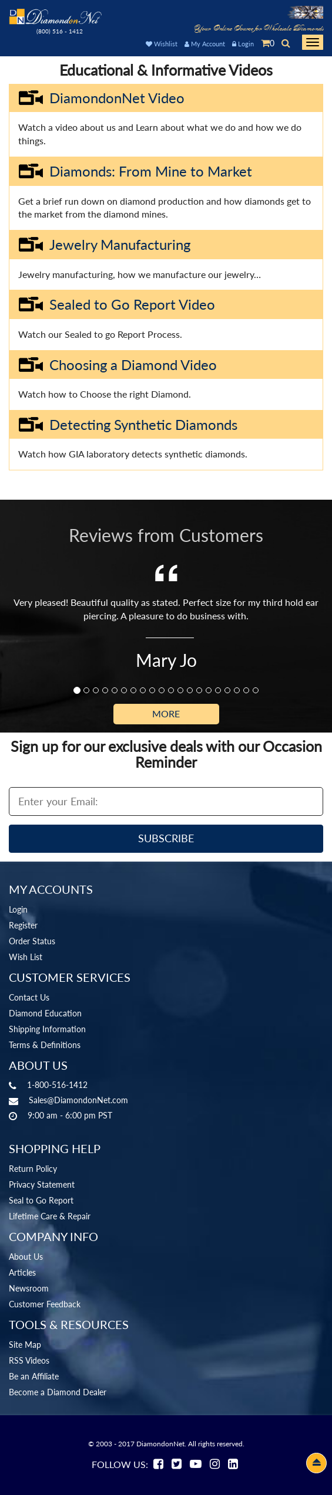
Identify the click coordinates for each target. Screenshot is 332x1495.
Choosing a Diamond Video (117, 364)
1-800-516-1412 (57, 1085)
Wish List (25, 957)
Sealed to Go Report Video (116, 304)
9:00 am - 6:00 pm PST (70, 1115)
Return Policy (33, 1169)
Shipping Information (47, 1029)
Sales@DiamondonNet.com (78, 1100)
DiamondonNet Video (101, 98)
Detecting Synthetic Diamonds (127, 424)
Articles (22, 1272)
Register (23, 925)
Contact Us (29, 997)
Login (243, 44)
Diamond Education (45, 1013)
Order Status (32, 941)
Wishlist (161, 44)
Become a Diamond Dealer (57, 1392)
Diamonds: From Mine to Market (135, 171)
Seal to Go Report (41, 1200)
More (166, 713)
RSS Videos (29, 1360)
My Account (205, 44)
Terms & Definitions (45, 1045)
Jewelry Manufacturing (104, 244)
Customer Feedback (45, 1304)
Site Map (25, 1345)
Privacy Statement (42, 1184)
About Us (26, 1257)
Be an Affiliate (34, 1376)
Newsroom (29, 1288)
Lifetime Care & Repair (49, 1216)
